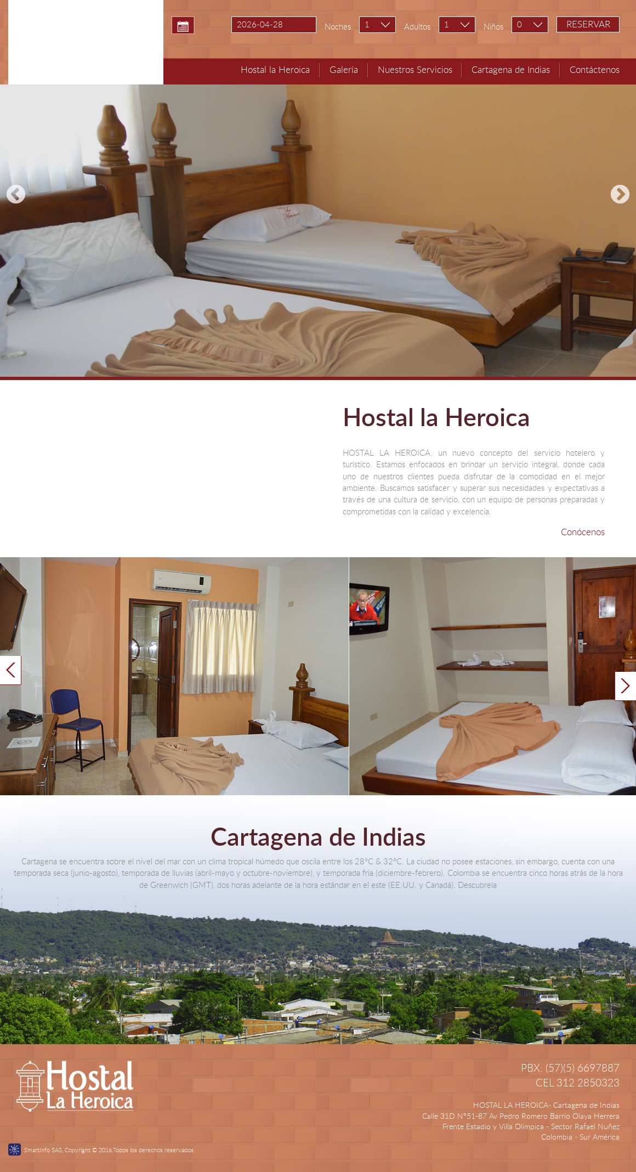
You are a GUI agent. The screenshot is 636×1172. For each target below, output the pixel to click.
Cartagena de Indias (511, 69)
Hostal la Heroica (275, 69)
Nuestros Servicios (415, 69)
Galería (344, 69)
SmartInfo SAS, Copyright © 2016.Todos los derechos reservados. (109, 1150)
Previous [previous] (16, 195)
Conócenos (583, 531)
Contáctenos (595, 69)
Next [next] (620, 195)
